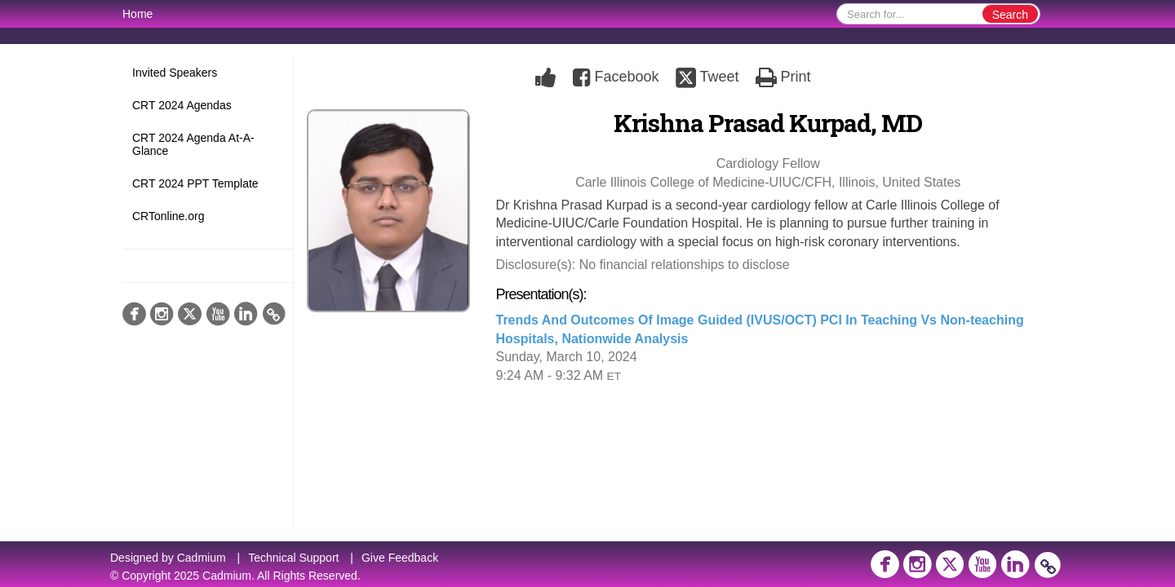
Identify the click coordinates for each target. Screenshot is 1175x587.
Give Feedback (399, 557)
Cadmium (201, 557)
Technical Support (293, 557)
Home (137, 13)
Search (1010, 14)
